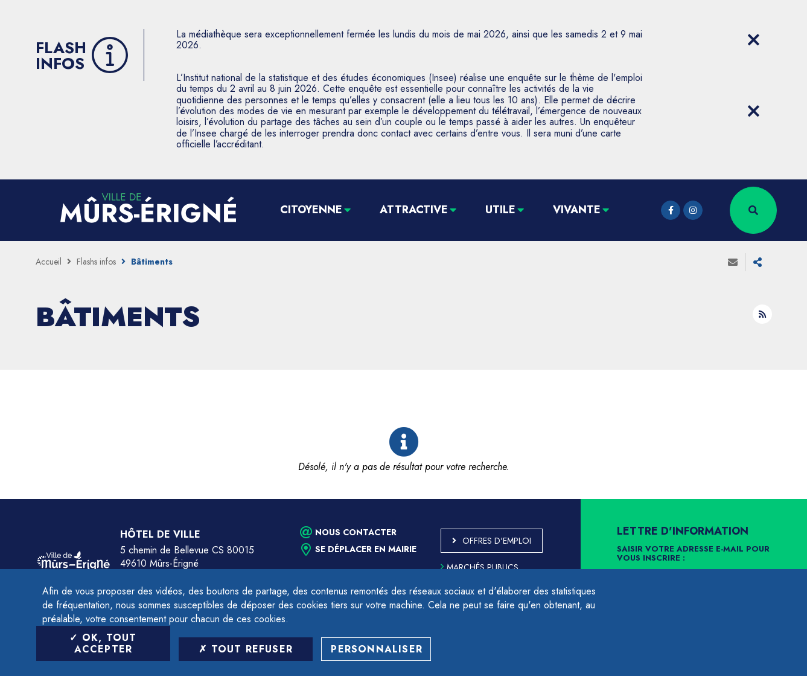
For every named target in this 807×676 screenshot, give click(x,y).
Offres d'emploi (496, 541)
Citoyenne (311, 209)
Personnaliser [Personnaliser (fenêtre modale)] (377, 649)
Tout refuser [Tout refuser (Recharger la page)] (246, 649)
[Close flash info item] (754, 40)
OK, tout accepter (102, 643)
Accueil (49, 262)
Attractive (414, 209)
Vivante (577, 209)
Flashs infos (96, 262)
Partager (757, 262)
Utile (500, 209)
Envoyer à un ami (733, 262)
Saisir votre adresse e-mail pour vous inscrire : (693, 554)
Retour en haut (771, 499)
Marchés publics (479, 567)
